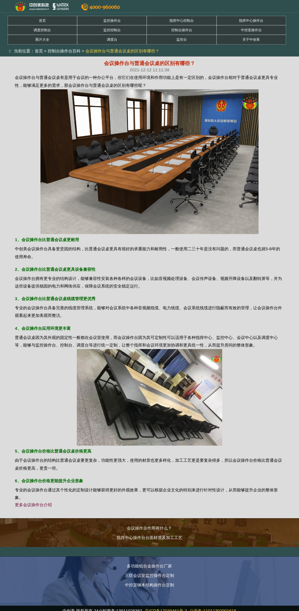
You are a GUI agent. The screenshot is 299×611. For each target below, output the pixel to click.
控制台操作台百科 (64, 51)
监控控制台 (112, 30)
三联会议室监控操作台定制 (149, 575)
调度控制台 (42, 30)
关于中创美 (251, 39)
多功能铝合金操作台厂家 (149, 566)
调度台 (112, 39)
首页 (42, 20)
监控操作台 (112, 20)
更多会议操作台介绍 (33, 504)
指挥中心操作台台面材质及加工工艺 (149, 537)
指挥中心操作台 (251, 20)
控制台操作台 (181, 30)
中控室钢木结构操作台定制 (149, 585)
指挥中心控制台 (181, 20)
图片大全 (42, 39)
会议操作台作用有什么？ (149, 528)
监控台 (181, 39)
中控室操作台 (251, 30)
